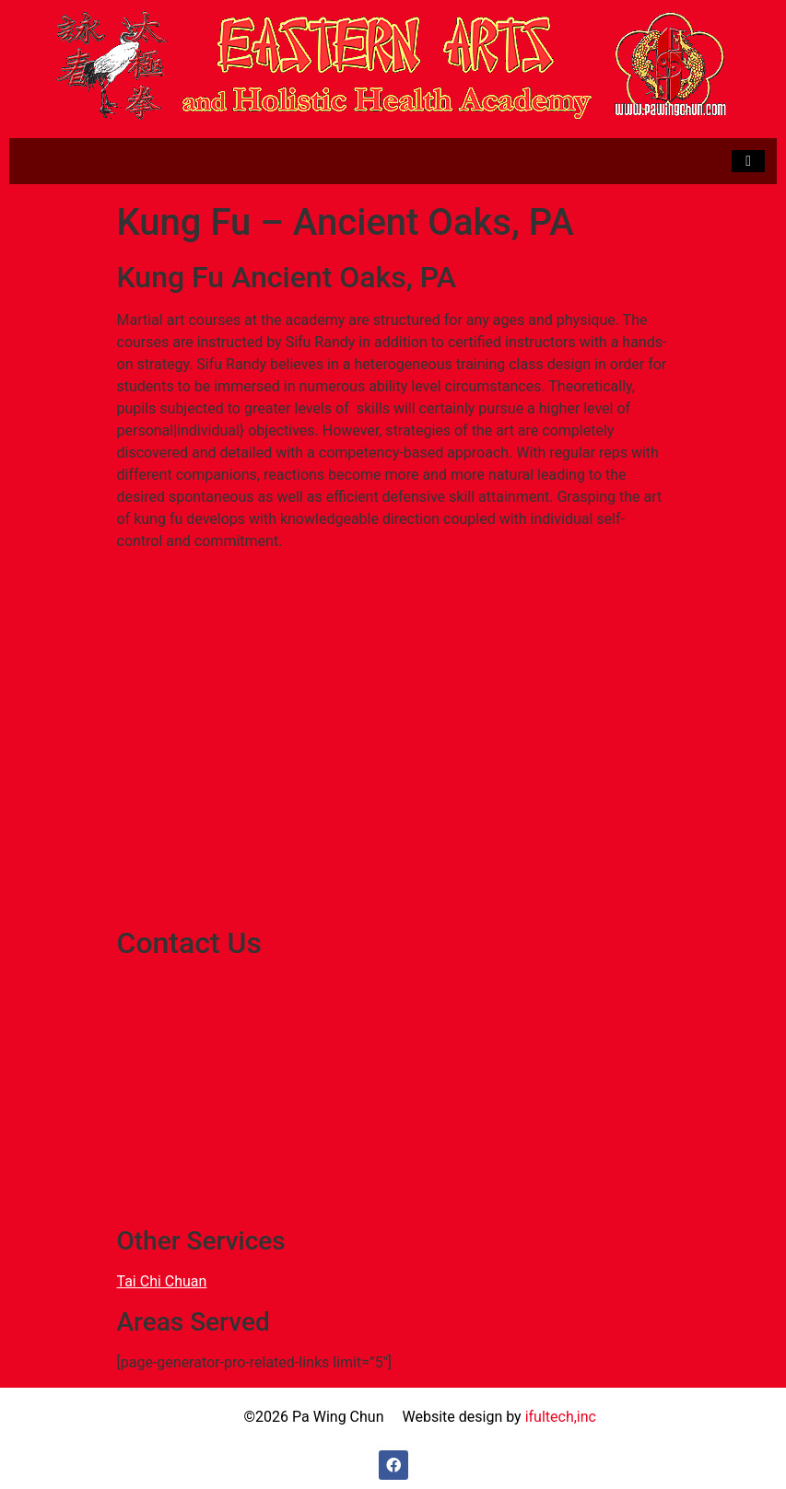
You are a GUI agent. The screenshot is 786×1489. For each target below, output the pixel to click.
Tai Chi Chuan (162, 1281)
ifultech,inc (560, 1416)
